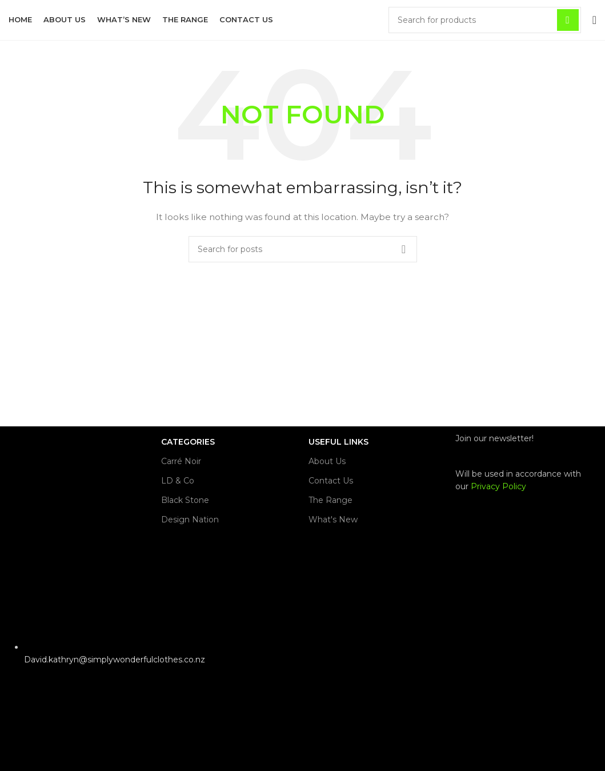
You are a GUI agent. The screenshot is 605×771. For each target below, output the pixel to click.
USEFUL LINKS (338, 442)
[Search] (484, 20)
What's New (333, 519)
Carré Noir (181, 461)
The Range (330, 500)
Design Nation (190, 519)
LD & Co (177, 481)
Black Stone (185, 500)
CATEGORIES (188, 442)
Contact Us (330, 481)
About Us (327, 461)
